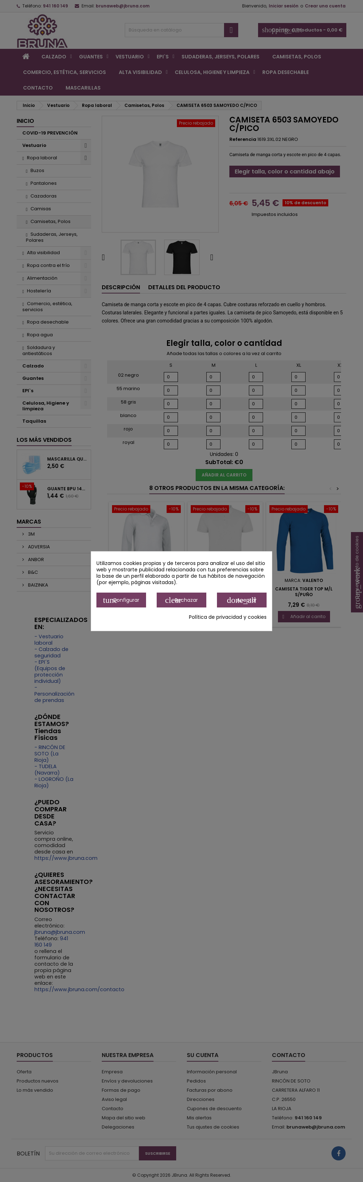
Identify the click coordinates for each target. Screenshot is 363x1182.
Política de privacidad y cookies (228, 617)
